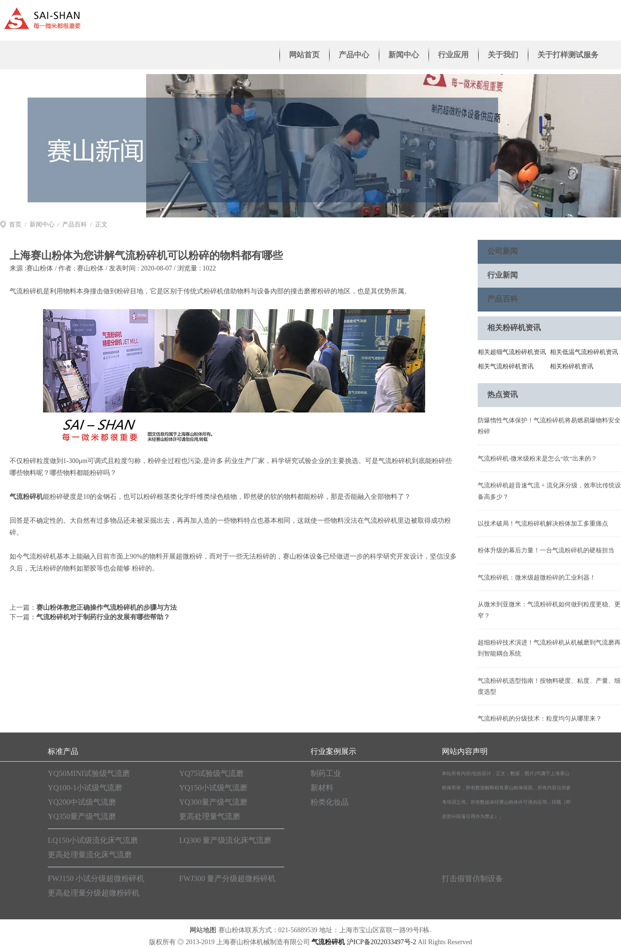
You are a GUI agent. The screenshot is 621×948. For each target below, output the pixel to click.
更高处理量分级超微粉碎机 (93, 893)
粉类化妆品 (329, 802)
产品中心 (354, 55)
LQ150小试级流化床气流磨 (93, 840)
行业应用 (453, 55)
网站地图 (203, 930)
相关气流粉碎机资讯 (506, 366)
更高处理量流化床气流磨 (90, 855)
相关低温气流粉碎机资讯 (584, 352)
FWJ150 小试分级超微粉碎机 (96, 878)
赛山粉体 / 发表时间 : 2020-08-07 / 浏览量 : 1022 (146, 268)
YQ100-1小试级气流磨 (85, 788)
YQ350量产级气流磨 (82, 816)
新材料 (321, 788)
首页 (15, 224)
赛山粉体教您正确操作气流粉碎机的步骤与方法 (106, 607)
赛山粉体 (39, 268)
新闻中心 (403, 55)
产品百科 (74, 224)
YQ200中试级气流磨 (82, 802)
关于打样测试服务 (568, 55)
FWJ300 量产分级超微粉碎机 (227, 878)
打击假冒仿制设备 (472, 878)
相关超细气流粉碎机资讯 (512, 352)
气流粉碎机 (26, 496)
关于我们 (503, 55)
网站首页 (304, 55)
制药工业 (325, 773)
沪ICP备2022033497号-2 (381, 942)
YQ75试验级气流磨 (211, 773)
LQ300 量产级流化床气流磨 (225, 840)
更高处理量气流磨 (209, 816)
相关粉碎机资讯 (571, 366)
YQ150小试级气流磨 (213, 788)
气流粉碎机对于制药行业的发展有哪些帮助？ (103, 617)
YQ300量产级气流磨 (213, 802)
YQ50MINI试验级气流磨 (89, 773)
